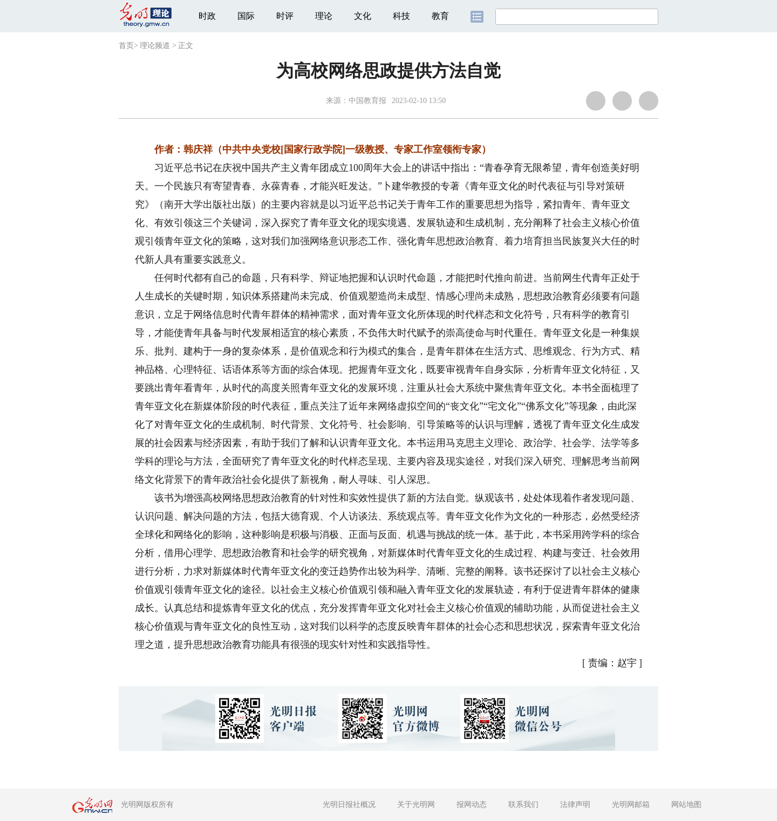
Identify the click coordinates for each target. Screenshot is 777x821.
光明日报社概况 (349, 805)
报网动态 (471, 805)
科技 (401, 15)
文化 (362, 15)
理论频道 (155, 46)
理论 (323, 15)
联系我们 (523, 805)
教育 (440, 15)
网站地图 (686, 805)
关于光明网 (416, 805)
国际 (246, 15)
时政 (207, 15)
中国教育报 (367, 101)
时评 (285, 15)
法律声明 (575, 805)
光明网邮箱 (631, 805)
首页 (126, 46)
